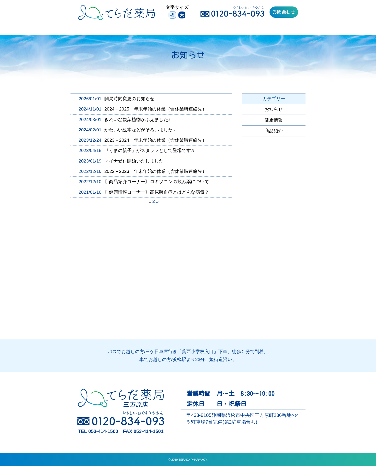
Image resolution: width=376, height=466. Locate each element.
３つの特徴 (101, 31)
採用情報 (277, 31)
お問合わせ (283, 12)
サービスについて (138, 31)
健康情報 (273, 119)
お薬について (178, 31)
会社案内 (210, 31)
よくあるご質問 (244, 31)
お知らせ (273, 109)
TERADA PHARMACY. (192, 459)
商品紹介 (273, 130)
